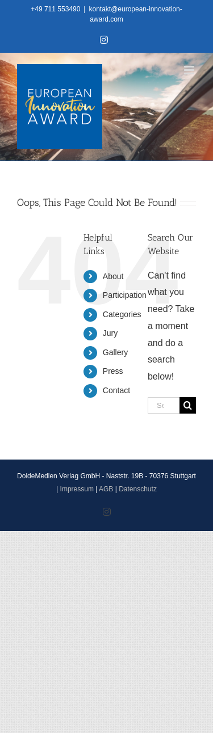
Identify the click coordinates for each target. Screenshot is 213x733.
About (113, 276)
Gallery (115, 352)
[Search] (187, 405)
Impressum (77, 489)
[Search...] (163, 405)
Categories (122, 314)
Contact (116, 390)
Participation (125, 295)
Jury (110, 333)
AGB (106, 489)
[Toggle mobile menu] (190, 70)
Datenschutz (138, 489)
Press (113, 371)
